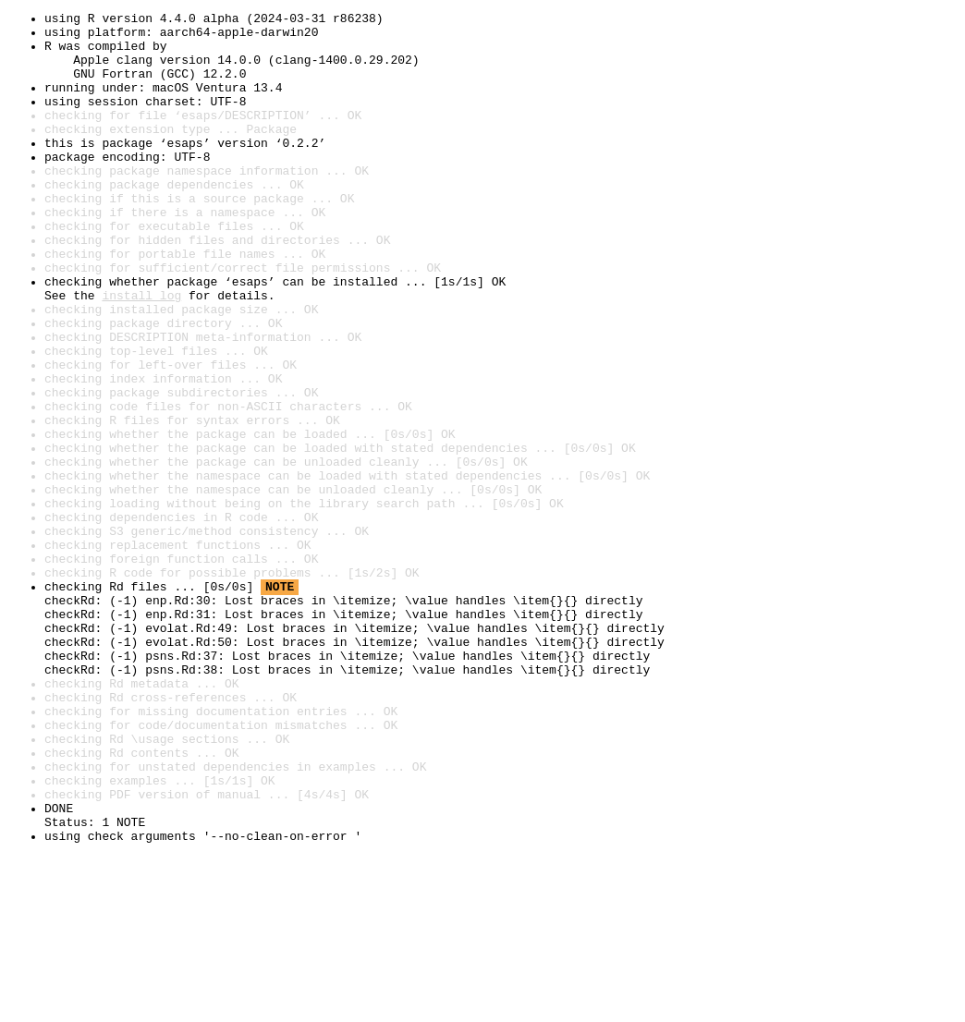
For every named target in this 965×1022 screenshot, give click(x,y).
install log (141, 353)
